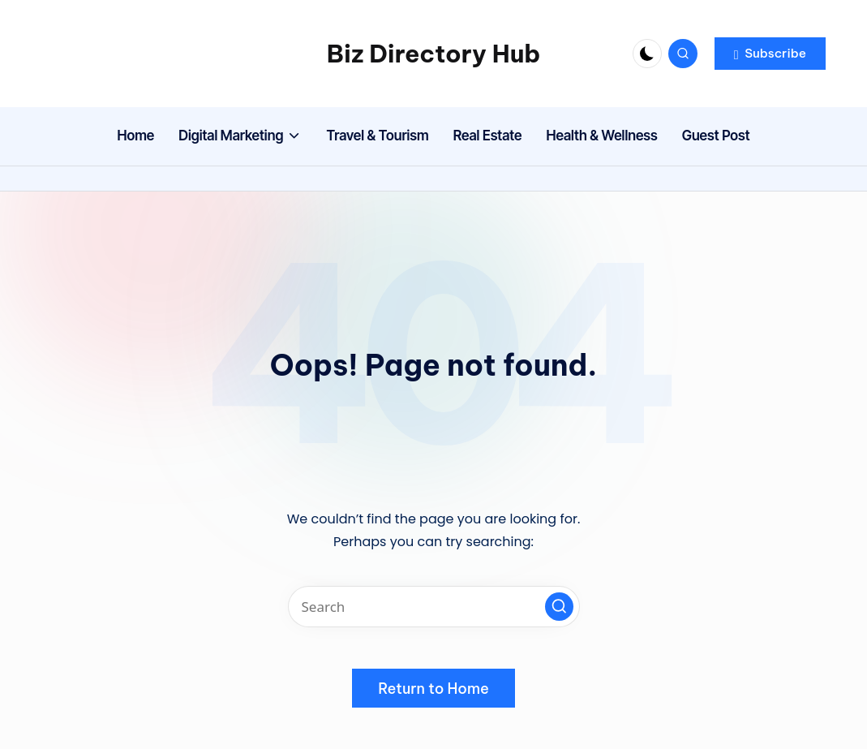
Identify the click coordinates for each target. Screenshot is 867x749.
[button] (770, 54)
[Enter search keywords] (434, 606)
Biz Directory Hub (434, 53)
